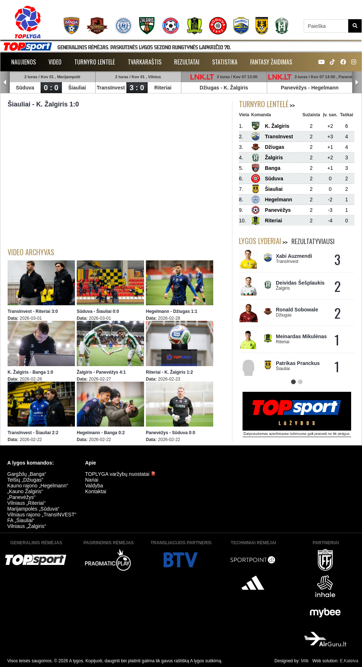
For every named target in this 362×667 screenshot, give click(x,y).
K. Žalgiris (236, 88)
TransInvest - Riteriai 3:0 (33, 311)
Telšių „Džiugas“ (25, 480)
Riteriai (162, 88)
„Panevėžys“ (21, 497)
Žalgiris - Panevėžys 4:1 (101, 372)
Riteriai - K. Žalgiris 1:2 (169, 372)
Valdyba (94, 485)
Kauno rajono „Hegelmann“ (37, 485)
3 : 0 (137, 88)
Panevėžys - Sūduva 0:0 (170, 432)
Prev (5, 82)
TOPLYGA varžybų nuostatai (120, 474)
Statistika (224, 62)
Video (55, 62)
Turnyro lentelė (94, 62)
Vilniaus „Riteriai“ (26, 503)
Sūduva (25, 88)
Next (357, 82)
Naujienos (23, 62)
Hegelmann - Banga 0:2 (101, 432)
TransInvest (111, 88)
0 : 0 (51, 88)
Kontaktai (95, 491)
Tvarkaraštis (144, 62)
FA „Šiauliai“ (20, 520)
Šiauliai (77, 88)
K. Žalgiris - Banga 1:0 (30, 372)
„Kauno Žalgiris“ (25, 491)
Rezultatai (186, 62)
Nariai (91, 480)
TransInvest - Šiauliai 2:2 (33, 432)
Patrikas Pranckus (298, 363)
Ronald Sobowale (297, 309)
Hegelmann (324, 88)
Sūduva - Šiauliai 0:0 (98, 311)
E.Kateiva (349, 660)
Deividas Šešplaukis (300, 283)
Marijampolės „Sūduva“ (33, 509)
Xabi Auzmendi (294, 256)
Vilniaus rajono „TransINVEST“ (41, 514)
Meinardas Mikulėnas (301, 336)
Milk (304, 660)
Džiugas (209, 88)
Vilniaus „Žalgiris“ (26, 526)
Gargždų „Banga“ (26, 474)
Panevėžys (294, 88)
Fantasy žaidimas (271, 62)
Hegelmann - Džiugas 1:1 (171, 311)
